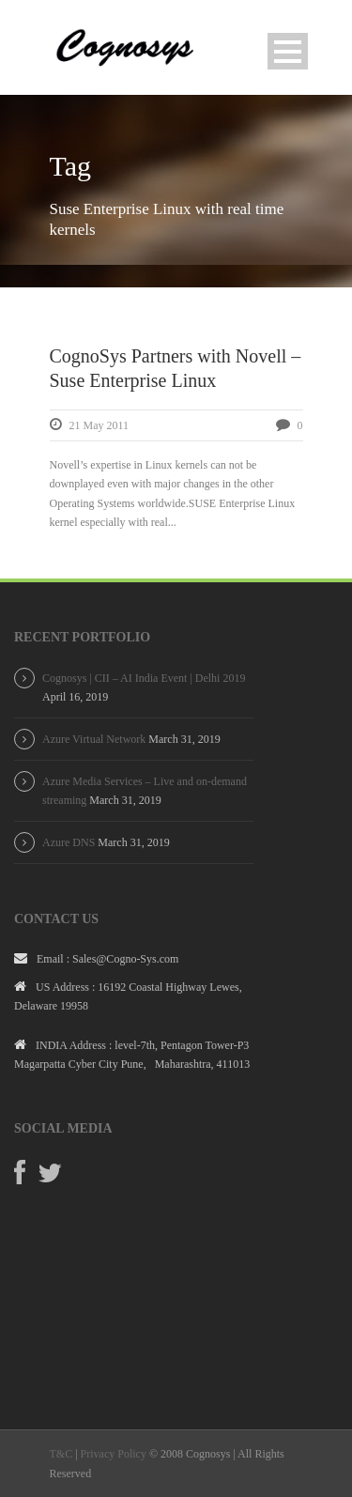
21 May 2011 (99, 425)
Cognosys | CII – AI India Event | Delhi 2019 (143, 678)
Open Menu (288, 51)
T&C (61, 1453)
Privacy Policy (113, 1453)
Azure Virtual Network (93, 739)
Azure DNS (68, 842)
